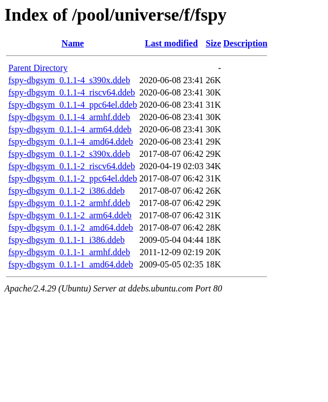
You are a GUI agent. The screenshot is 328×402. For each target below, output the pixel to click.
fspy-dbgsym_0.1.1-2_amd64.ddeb (70, 227)
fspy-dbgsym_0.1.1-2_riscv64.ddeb (71, 166)
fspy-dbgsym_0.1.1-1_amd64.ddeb (70, 264)
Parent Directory (37, 68)
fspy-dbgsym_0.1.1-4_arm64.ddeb (70, 129)
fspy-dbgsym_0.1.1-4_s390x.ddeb (69, 80)
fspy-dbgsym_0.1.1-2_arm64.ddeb (70, 215)
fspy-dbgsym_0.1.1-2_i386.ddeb (66, 190)
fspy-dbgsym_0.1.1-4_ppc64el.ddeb (72, 104)
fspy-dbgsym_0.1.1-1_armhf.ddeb (69, 252)
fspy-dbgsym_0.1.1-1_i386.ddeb (66, 240)
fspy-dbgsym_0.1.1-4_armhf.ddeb (69, 117)
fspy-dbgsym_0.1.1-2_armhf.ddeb (69, 203)
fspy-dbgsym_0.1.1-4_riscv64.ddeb (71, 92)
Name (72, 43)
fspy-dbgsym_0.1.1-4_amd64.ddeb (70, 141)
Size (213, 43)
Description (245, 43)
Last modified (171, 43)
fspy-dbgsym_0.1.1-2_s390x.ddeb (69, 154)
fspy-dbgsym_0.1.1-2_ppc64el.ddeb (72, 178)
